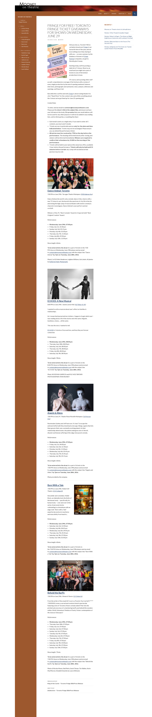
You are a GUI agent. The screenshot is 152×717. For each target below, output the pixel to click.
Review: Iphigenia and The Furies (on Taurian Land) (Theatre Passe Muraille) (118, 47)
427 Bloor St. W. (80, 304)
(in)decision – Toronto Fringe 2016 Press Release (70, 689)
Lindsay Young (25, 28)
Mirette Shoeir (25, 67)
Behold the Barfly (56, 592)
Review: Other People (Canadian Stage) (116, 33)
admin (61, 39)
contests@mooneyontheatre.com (60, 252)
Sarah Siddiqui (25, 69)
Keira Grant (24, 42)
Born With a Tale (55, 485)
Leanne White (25, 31)
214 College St (57, 491)
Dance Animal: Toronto (59, 190)
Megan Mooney (23, 22)
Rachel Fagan (24, 55)
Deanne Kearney (25, 62)
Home (99, 13)
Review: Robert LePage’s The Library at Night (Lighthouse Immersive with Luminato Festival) (118, 37)
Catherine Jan (25, 60)
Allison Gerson (25, 57)
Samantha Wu (25, 33)
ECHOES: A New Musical (70, 285)
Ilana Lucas (24, 44)
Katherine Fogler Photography (58, 262)
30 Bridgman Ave (86, 194)
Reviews (114, 13)
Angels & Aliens (55, 413)
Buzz (129, 13)
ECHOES (51, 330)
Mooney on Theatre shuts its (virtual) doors (117, 29)
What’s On (121, 13)
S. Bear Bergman (25, 39)
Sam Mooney (24, 46)
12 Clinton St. (78, 596)
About (106, 13)
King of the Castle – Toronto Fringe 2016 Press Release (70, 682)
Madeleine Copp (25, 53)
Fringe (85, 47)
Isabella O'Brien (25, 64)
